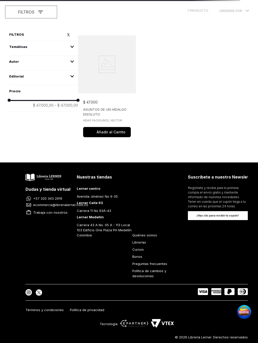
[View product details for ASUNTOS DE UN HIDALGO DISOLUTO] (107, 86)
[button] (43, 47)
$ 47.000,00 (43, 105)
